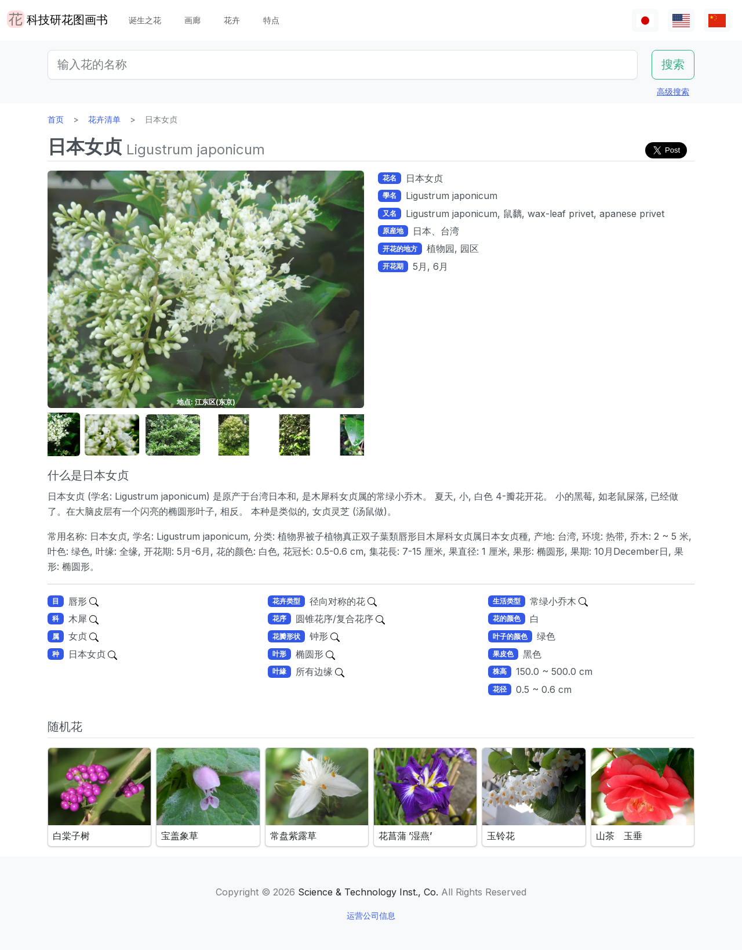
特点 (271, 20)
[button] (77, 435)
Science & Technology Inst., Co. (368, 892)
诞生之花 (145, 20)
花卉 (232, 20)
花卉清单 (104, 119)
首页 (56, 119)
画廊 (192, 20)
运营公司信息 (371, 915)
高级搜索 (673, 91)
